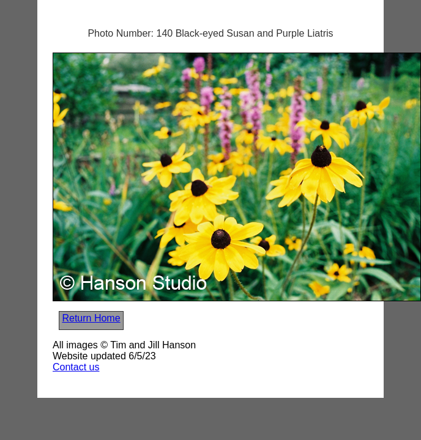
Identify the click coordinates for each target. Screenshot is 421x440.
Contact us (76, 367)
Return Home (91, 318)
